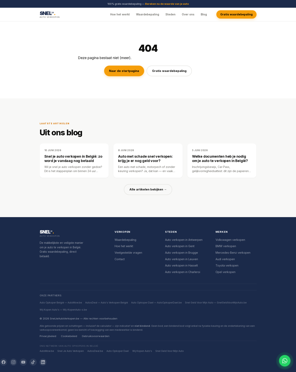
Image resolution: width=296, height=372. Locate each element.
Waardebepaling (147, 14)
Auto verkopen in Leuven (181, 259)
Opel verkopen (225, 272)
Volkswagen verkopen (230, 239)
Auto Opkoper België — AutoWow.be (61, 302)
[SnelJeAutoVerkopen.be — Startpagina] (50, 14)
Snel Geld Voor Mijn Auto (169, 350)
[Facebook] (3, 362)
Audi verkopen (225, 259)
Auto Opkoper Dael (117, 350)
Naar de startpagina (124, 71)
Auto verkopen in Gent (179, 246)
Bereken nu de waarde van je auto (167, 3)
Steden (170, 14)
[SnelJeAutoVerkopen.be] (72, 234)
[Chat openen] (284, 360)
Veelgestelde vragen (128, 252)
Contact (120, 259)
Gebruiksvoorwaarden (95, 336)
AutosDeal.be (95, 350)
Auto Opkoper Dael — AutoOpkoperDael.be (156, 302)
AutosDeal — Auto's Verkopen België (106, 302)
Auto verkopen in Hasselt (181, 265)
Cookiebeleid (69, 336)
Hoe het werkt (120, 14)
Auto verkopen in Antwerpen (184, 239)
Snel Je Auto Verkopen (70, 350)
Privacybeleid (48, 336)
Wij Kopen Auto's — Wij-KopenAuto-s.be (63, 309)
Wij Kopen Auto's (142, 350)
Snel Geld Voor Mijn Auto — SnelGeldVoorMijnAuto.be (216, 302)
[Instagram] (13, 362)
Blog (204, 14)
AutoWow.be (47, 350)
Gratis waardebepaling (236, 14)
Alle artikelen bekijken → (148, 189)
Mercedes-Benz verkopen (233, 252)
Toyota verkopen (227, 265)
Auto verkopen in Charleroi (182, 272)
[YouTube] (23, 362)
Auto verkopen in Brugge (181, 252)
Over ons (188, 14)
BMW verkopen (226, 246)
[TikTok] (33, 362)
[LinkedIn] (43, 362)
